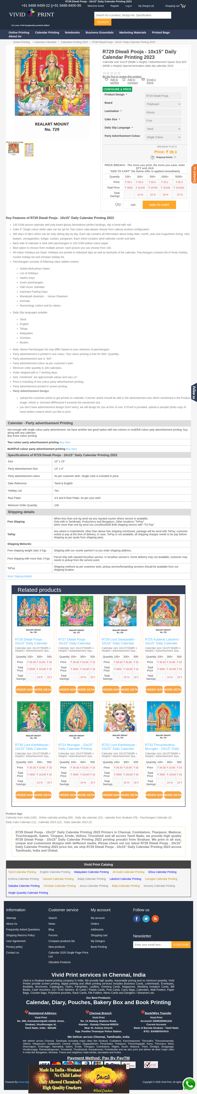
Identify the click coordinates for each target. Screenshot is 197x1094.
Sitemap (11, 917)
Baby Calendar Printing (126, 885)
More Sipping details (20, 576)
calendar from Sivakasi (118, 817)
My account (98, 917)
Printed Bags (161, 32)
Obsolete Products (59, 962)
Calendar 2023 (47, 822)
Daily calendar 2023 (76, 822)
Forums (53, 935)
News (51, 923)
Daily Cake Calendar (18, 822)
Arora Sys (23, 1082)
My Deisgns (98, 941)
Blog (51, 929)
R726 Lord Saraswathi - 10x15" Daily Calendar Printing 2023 (119, 643)
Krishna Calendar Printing (23, 878)
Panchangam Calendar (153, 817)
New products (56, 946)
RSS (155, 918)
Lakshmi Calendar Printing (125, 878)
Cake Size (111, 119)
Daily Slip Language (118, 127)
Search (52, 917)
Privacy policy (14, 946)
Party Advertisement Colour (122, 135)
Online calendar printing (53, 817)
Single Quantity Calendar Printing (28, 892)
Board (108, 102)
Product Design (115, 94)
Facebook (136, 918)
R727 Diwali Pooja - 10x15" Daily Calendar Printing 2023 (74, 643)
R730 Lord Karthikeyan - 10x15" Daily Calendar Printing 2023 (32, 749)
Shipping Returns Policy (20, 935)
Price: (159, 152)
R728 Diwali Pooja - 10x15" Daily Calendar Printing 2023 (31, 643)
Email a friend (151, 79)
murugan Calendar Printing (161, 878)
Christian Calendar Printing (59, 885)
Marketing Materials (132, 32)
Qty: (118, 204)
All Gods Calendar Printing (128, 872)
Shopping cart (99, 935)
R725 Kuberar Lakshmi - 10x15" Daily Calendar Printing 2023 (162, 643)
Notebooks (72, 32)
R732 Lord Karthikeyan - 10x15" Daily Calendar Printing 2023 (119, 749)
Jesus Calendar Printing (93, 885)
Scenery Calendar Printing (159, 885)
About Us (15, 36)
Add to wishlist (114, 81)
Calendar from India (18, 817)
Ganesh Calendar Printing (58, 878)
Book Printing (99, 946)
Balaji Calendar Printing (92, 878)
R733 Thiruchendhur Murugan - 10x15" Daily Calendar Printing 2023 (162, 749)
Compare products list (61, 941)
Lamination (112, 111)
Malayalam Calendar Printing (91, 872)
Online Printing (19, 32)
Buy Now (64, 442)
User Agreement (16, 941)
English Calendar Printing (55, 872)
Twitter (146, 918)
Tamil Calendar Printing (22, 872)
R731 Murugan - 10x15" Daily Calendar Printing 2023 (75, 749)
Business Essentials (100, 32)
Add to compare (133, 79)
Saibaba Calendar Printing (24, 885)
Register (114, 6)
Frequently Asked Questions (23, 929)
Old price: (163, 146)
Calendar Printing (47, 32)
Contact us (12, 952)
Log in (129, 6)
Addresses (97, 929)
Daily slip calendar (86, 817)
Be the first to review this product (122, 76)
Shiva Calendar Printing (162, 872)
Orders (95, 923)
